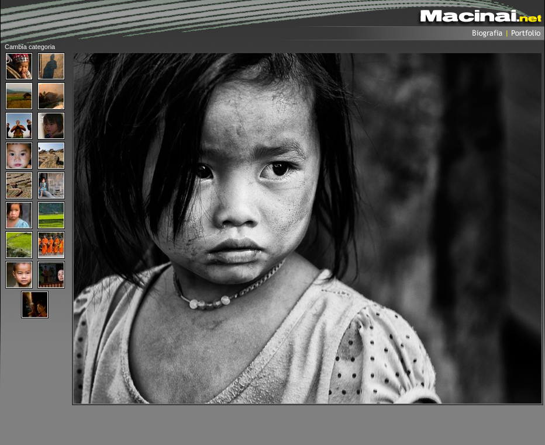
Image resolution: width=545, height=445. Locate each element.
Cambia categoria (30, 46)
